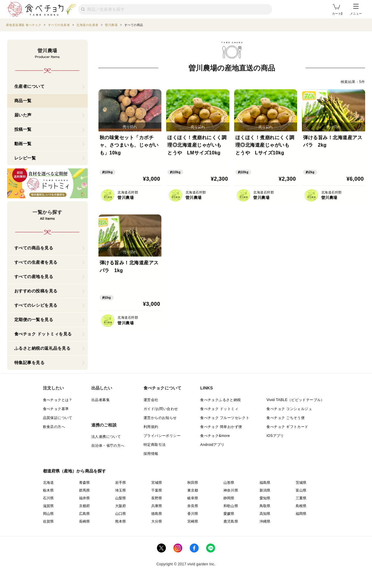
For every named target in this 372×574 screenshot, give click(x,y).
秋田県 (192, 483)
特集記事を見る (29, 362)
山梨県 (120, 498)
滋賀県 (48, 506)
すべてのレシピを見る (36, 305)
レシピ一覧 (25, 158)
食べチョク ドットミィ (219, 409)
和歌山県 (230, 506)
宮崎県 (192, 521)
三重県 (301, 498)
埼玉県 (120, 490)
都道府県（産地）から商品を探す (74, 471)
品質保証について (57, 418)
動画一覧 (23, 143)
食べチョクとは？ (57, 400)
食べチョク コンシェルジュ (289, 409)
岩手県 (120, 483)
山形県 (228, 483)
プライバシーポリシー (161, 436)
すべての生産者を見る (36, 262)
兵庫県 (156, 506)
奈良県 (192, 506)
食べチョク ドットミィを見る (43, 333)
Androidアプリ (212, 445)
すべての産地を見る (33, 276)
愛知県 (265, 498)
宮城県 (156, 483)
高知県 (265, 514)
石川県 (48, 498)
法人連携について (106, 437)
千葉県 (156, 490)
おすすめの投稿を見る (36, 290)
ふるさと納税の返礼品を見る (42, 348)
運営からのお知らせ (160, 418)
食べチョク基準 (56, 409)
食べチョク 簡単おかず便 (221, 427)
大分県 (156, 521)
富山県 (301, 490)
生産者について (29, 86)
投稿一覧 (23, 129)
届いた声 (23, 115)
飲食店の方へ (54, 427)
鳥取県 (265, 506)
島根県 (301, 506)
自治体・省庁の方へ (108, 445)
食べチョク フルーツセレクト (224, 418)
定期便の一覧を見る (33, 319)
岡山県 (48, 514)
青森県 (84, 483)
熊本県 (120, 521)
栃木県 (48, 490)
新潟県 (265, 490)
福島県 (265, 483)
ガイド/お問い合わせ (160, 409)
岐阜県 (192, 498)
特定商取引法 (154, 445)
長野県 (156, 498)
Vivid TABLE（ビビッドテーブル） (295, 400)
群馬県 (84, 490)
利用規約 (150, 427)
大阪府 (120, 506)
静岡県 (228, 498)
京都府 (84, 506)
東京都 (192, 490)
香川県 (192, 514)
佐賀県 (48, 521)
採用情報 (150, 454)
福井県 (84, 498)
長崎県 (84, 521)
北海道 (48, 483)
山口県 (120, 514)
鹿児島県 (230, 521)
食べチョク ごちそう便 (285, 418)
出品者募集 (100, 400)
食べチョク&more (215, 436)
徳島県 (156, 514)
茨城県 (301, 483)
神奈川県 (230, 490)
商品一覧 (23, 100)
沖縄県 (265, 521)
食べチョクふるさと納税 (220, 400)
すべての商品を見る (33, 247)
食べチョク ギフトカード (287, 427)
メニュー (356, 9)
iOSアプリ (275, 436)
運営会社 (150, 400)
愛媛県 (228, 514)
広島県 (84, 514)
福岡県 (301, 514)
